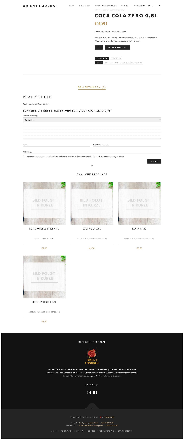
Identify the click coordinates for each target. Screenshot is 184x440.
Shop (96, 10)
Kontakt (125, 6)
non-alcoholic (122, 63)
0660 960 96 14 (112, 426)
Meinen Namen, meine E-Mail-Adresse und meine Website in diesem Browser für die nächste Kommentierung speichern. (75, 156)
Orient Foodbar (40, 5)
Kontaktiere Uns (106, 431)
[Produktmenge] (99, 47)
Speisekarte (84, 6)
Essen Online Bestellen (105, 6)
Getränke (104, 10)
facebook (96, 392)
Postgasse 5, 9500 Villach (88, 423)
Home (71, 6)
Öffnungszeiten (125, 431)
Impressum (79, 431)
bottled (109, 63)
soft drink (136, 63)
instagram (90, 392)
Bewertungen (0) (92, 87)
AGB (53, 431)
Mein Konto (139, 6)
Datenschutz (65, 431)
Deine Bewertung (30, 116)
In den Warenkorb (117, 47)
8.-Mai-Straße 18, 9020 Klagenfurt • (92, 426)
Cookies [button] (91, 431)
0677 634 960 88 (107, 423)
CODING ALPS (109, 417)
